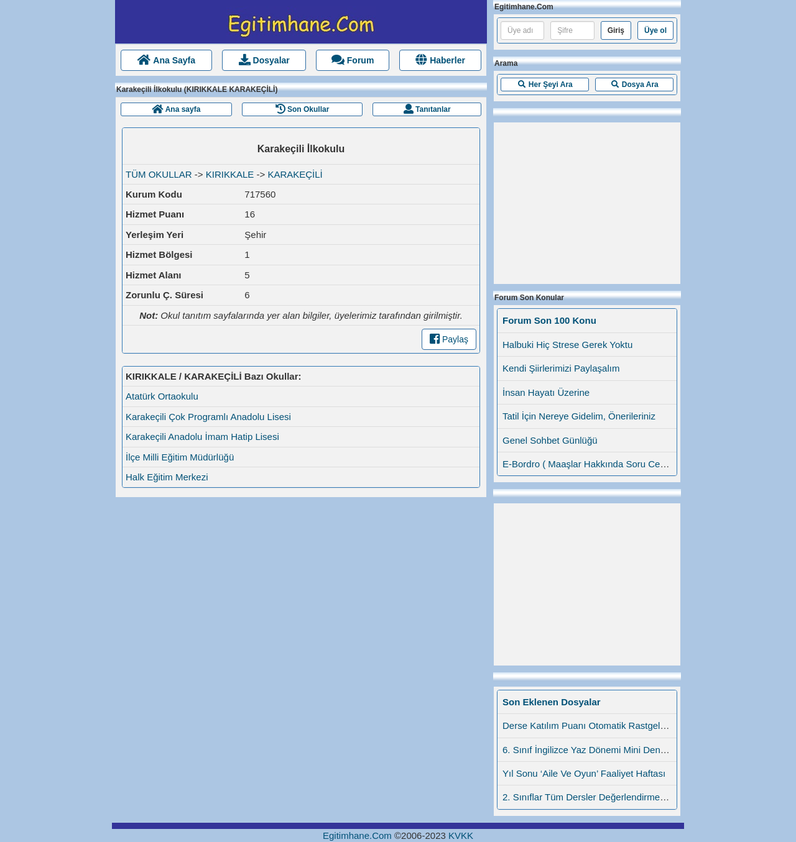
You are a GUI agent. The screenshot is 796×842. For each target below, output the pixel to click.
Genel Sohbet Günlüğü (550, 440)
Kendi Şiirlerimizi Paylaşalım (560, 368)
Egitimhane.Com (357, 835)
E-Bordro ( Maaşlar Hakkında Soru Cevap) (590, 464)
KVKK (460, 835)
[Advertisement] (587, 200)
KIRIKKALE (230, 174)
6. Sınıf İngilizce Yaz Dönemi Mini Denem (587, 749)
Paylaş (449, 339)
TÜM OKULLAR (159, 174)
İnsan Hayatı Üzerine (546, 392)
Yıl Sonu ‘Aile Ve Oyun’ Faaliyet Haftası (583, 773)
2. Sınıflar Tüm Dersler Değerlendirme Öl (587, 797)
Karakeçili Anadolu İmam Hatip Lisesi (202, 436)
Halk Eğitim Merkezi (167, 477)
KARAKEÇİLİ (294, 174)
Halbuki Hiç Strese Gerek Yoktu (567, 344)
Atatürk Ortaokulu (162, 396)
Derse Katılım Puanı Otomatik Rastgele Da (591, 725)
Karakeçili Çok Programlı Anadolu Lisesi (208, 416)
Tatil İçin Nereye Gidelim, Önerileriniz (578, 416)
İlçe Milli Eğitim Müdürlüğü (180, 457)
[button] (545, 84)
